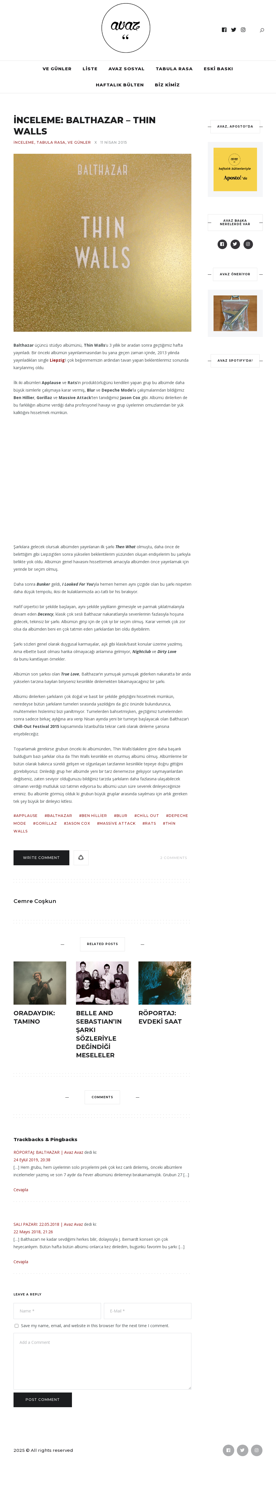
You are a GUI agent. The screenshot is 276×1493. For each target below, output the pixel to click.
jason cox (78, 823)
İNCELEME (24, 143)
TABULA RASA (174, 68)
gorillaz (46, 823)
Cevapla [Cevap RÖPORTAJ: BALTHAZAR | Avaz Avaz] (21, 1189)
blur (122, 815)
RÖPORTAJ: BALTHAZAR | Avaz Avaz (48, 1152)
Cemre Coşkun (35, 901)
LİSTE (90, 68)
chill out (148, 815)
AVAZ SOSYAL (127, 68)
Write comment (41, 857)
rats (150, 823)
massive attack (118, 823)
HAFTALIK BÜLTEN (120, 85)
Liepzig (57, 360)
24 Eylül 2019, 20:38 (32, 1159)
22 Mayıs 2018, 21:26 (33, 1231)
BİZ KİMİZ (167, 85)
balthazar (59, 815)
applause (27, 815)
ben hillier (94, 815)
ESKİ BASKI (218, 68)
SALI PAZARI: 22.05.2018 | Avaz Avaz (48, 1224)
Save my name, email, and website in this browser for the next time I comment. (95, 1325)
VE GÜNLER (57, 68)
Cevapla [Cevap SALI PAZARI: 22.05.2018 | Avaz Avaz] (21, 1261)
